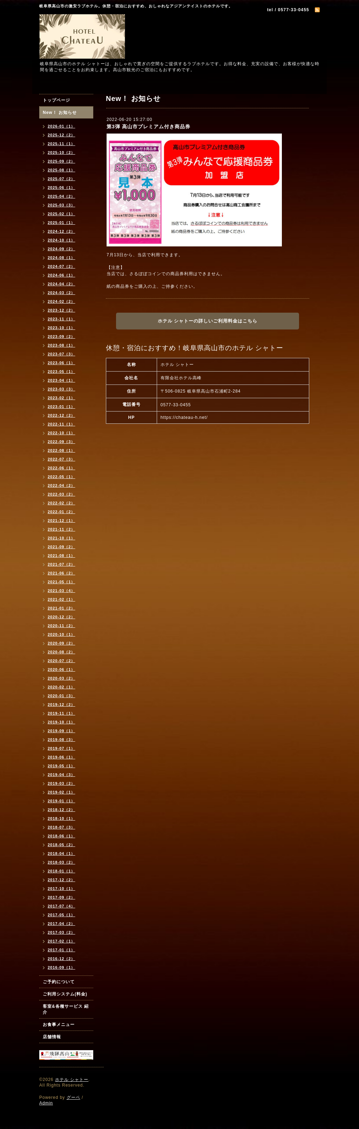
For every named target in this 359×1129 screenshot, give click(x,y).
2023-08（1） (61, 345)
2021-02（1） (61, 599)
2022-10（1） (61, 433)
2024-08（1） (61, 258)
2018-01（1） (61, 871)
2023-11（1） (61, 319)
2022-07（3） (61, 459)
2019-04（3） (61, 775)
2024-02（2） (61, 301)
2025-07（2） (61, 179)
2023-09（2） (61, 336)
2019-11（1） (61, 713)
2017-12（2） (61, 880)
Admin (46, 1103)
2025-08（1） (61, 170)
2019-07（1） (61, 748)
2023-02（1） (61, 398)
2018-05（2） (61, 845)
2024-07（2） (61, 266)
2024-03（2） (61, 293)
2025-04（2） (61, 196)
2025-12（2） (61, 135)
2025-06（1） (61, 187)
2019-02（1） (61, 792)
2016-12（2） (61, 959)
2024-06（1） (61, 275)
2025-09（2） (61, 161)
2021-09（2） (61, 547)
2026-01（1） (61, 126)
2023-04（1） (61, 380)
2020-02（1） (61, 687)
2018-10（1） (61, 818)
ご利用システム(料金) (65, 994)
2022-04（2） (61, 485)
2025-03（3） (61, 205)
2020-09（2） (61, 643)
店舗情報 (52, 1036)
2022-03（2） (61, 494)
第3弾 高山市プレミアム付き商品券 (148, 126)
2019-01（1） (61, 801)
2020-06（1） (61, 669)
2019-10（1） (61, 722)
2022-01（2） (61, 512)
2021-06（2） (61, 573)
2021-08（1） (61, 555)
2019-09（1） (61, 731)
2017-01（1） (61, 950)
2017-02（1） (61, 941)
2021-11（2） (61, 529)
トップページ (56, 100)
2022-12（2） (61, 415)
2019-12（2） (61, 704)
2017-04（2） (61, 923)
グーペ (73, 1097)
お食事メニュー (59, 1024)
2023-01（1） (61, 406)
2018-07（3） (61, 827)
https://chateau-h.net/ (184, 417)
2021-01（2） (61, 608)
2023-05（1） (61, 371)
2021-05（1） (61, 582)
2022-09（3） (61, 442)
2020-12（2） (61, 617)
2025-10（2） (61, 152)
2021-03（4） (61, 591)
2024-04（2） (61, 284)
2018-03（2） (61, 862)
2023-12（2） (61, 310)
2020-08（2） (61, 652)
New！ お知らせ (60, 112)
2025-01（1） (61, 222)
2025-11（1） (61, 144)
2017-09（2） (61, 897)
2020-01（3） (61, 696)
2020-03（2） (61, 678)
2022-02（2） (61, 503)
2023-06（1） (61, 363)
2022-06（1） (61, 468)
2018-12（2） (61, 810)
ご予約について (59, 981)
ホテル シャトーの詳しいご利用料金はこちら (208, 321)
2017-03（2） (61, 932)
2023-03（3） (61, 389)
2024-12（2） (61, 231)
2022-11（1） (61, 424)
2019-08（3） (61, 739)
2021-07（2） (61, 564)
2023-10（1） (61, 328)
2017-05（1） (61, 915)
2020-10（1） (61, 634)
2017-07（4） (61, 906)
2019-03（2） (61, 783)
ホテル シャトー (71, 1079)
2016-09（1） (61, 967)
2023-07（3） (61, 354)
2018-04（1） (61, 853)
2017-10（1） (61, 888)
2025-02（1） (61, 214)
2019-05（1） (61, 766)
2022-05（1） (61, 477)
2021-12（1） (61, 520)
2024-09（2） (61, 249)
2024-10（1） (61, 240)
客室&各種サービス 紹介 (66, 1009)
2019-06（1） (61, 757)
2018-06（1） (61, 836)
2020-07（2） (61, 661)
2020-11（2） (61, 626)
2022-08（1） (61, 450)
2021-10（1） (61, 538)
